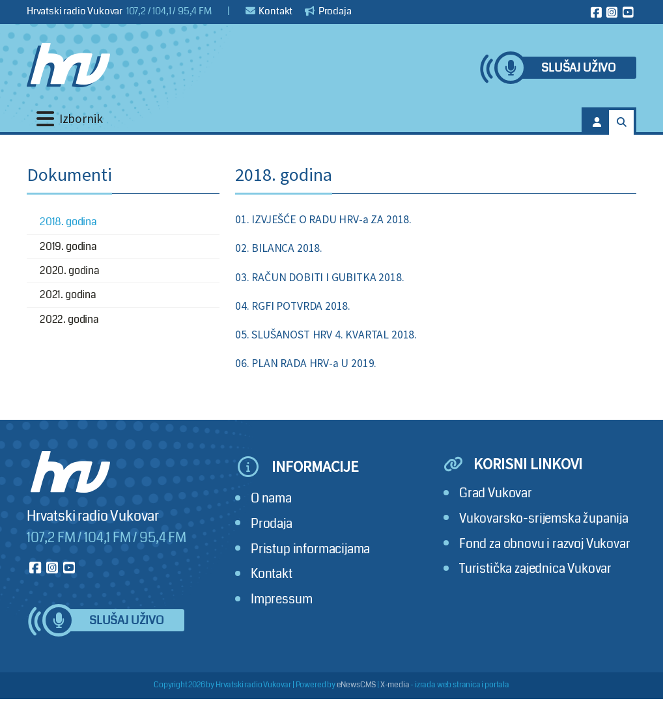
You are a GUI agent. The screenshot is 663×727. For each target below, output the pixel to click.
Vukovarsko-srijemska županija (543, 518)
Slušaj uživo (578, 68)
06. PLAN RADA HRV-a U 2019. (305, 363)
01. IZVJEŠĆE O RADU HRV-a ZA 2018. (323, 219)
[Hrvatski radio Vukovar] (68, 65)
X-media (395, 685)
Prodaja (328, 11)
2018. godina (68, 221)
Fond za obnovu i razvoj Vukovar (544, 544)
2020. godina (70, 270)
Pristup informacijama (310, 549)
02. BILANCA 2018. (278, 248)
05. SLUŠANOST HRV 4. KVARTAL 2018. (326, 334)
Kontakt (269, 11)
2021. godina (68, 294)
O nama (271, 498)
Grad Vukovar (495, 493)
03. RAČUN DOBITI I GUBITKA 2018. (319, 277)
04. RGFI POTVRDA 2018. (292, 306)
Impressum (281, 599)
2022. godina (69, 319)
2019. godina (68, 246)
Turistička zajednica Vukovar (535, 568)
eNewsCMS (356, 685)
